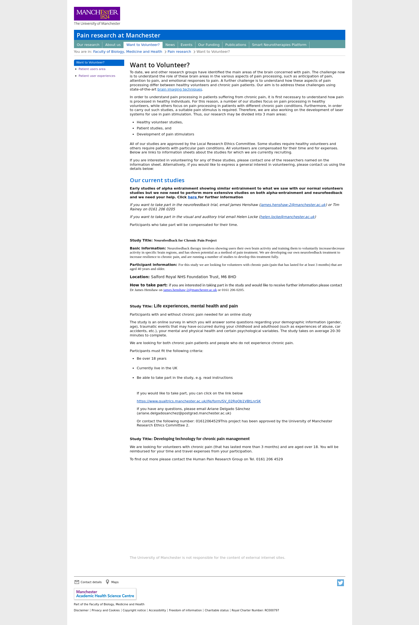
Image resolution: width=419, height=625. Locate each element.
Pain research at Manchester (119, 35)
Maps (115, 582)
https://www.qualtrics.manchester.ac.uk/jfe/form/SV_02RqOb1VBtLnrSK (199, 401)
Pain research (179, 52)
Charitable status (217, 610)
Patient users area (92, 69)
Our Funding (208, 45)
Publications (235, 45)
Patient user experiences (97, 76)
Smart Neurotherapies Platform (279, 45)
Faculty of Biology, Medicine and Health (127, 52)
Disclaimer (81, 610)
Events (186, 45)
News (170, 45)
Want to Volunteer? (143, 45)
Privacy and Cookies (106, 610)
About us (113, 45)
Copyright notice (134, 610)
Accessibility (157, 610)
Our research (88, 45)
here (193, 197)
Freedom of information (185, 610)
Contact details (91, 582)
